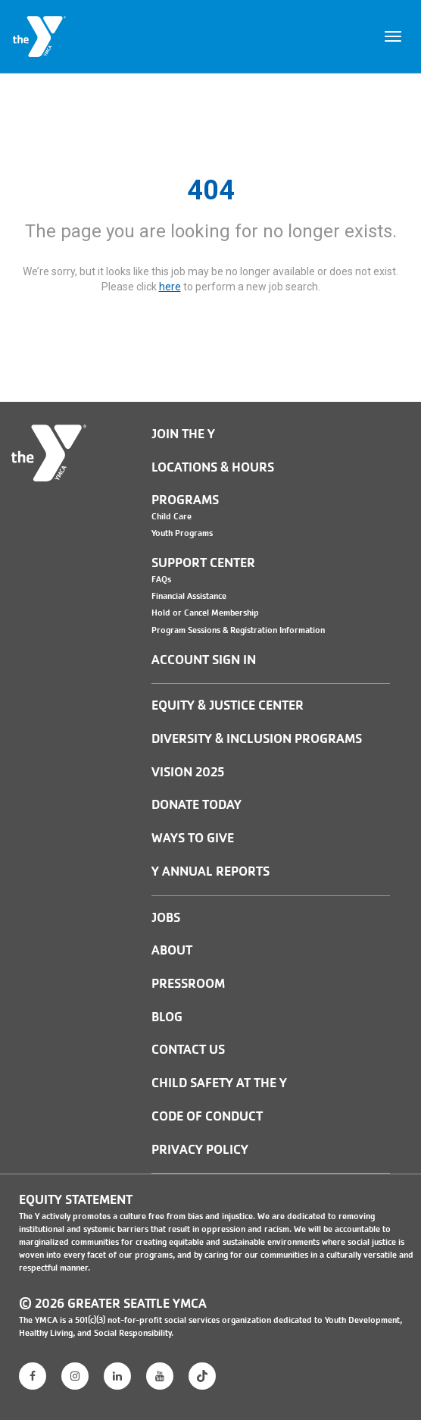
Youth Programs (182, 533)
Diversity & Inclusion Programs (256, 739)
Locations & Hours (212, 467)
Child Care (171, 516)
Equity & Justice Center (227, 705)
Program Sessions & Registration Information (238, 630)
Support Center (203, 563)
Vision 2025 (187, 772)
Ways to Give (192, 838)
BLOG (166, 1017)
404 (211, 190)
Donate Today (196, 805)
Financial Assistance (188, 596)
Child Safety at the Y (219, 1083)
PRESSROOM (188, 984)
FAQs (161, 579)
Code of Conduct (207, 1116)
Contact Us (188, 1050)
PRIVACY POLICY (199, 1150)
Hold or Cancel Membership (205, 612)
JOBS (165, 918)
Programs (185, 500)
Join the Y (183, 434)
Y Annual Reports (210, 871)
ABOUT (171, 950)
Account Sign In (203, 660)
